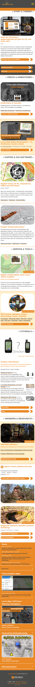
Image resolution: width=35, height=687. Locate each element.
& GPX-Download (9, 533)
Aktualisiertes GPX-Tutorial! (8, 397)
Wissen (5, 407)
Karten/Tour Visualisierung (23, 110)
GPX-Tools (7, 320)
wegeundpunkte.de (13, 673)
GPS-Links (24, 318)
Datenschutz (11, 683)
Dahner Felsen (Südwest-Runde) (18, 466)
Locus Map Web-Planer (6, 146)
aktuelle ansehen (9, 114)
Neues (3, 411)
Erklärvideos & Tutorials (11, 103)
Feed (4, 71)
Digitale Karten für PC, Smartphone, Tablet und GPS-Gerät (16, 185)
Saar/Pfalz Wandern (9, 444)
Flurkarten (23, 243)
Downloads (14, 320)
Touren (8, 459)
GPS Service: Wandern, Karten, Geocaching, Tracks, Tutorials (14, 315)
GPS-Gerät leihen (9, 667)
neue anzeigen (7, 537)
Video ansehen (5, 150)
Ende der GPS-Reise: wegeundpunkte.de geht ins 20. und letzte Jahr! (16, 39)
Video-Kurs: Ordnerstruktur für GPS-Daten (16, 564)
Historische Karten (6, 243)
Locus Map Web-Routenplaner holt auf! (14, 553)
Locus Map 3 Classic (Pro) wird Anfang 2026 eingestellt (16, 595)
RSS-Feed (5, 568)
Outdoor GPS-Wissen (10, 362)
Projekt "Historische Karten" (13, 227)
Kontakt (18, 681)
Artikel (7, 67)
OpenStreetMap (20, 200)
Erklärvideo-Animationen (8, 110)
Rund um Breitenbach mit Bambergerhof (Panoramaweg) (16, 450)
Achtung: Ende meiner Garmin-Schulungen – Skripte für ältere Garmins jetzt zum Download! (16, 558)
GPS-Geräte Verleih (14, 318)
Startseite (24, 683)
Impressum (24, 681)
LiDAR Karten (16, 243)
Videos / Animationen (25, 320)
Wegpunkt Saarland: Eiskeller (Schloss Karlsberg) (17, 527)
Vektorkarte (12, 200)
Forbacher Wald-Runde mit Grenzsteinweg (12, 453)
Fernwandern (4, 318)
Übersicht (7, 324)
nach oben (17, 684)
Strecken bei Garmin (6, 372)
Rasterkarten (4, 200)
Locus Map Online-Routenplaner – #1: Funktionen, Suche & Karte (17, 143)
